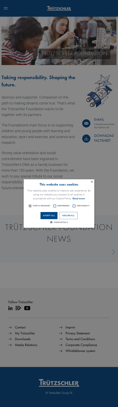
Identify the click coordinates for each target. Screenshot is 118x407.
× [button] (92, 182)
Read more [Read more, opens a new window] (78, 198)
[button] (59, 203)
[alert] (59, 203)
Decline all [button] (68, 216)
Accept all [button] (49, 216)
